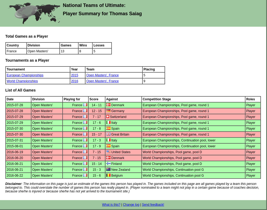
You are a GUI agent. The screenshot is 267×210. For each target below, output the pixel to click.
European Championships (25, 75)
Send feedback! (153, 205)
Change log (131, 205)
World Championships (22, 81)
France (114, 75)
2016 (74, 81)
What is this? (111, 205)
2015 (74, 75)
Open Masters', (97, 75)
